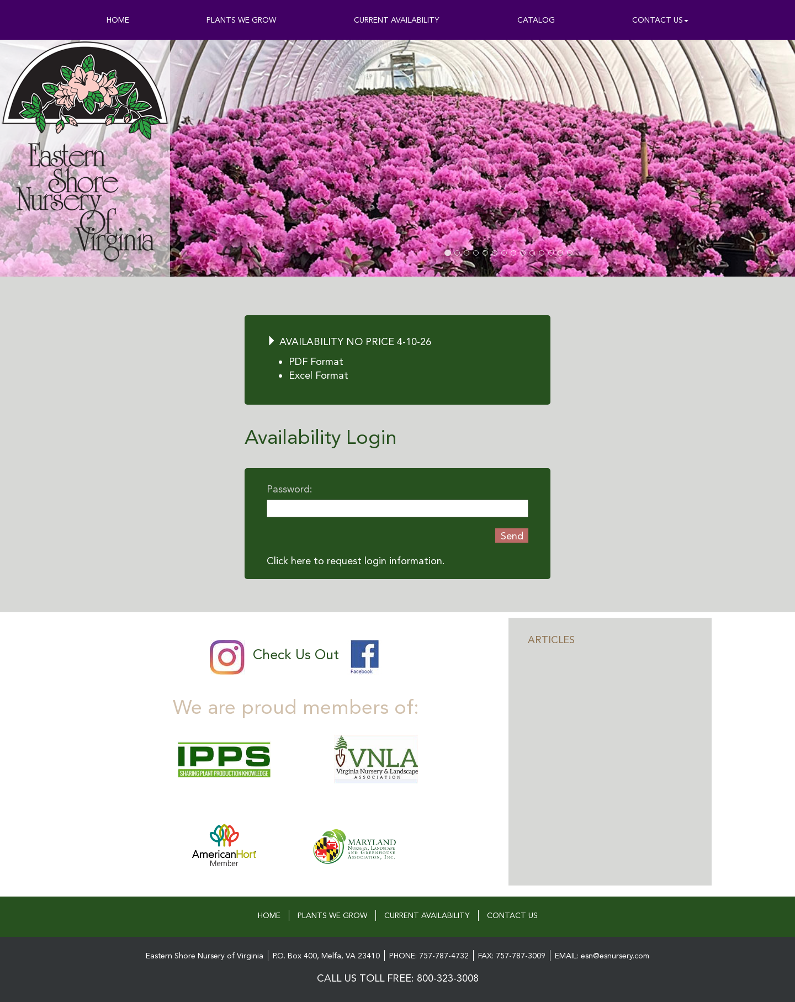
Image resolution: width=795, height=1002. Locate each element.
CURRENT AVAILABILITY (396, 19)
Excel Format (318, 375)
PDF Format (316, 361)
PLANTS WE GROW (241, 19)
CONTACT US (512, 915)
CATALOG (536, 19)
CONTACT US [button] (660, 19)
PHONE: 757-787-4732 (429, 955)
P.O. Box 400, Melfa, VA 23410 (326, 955)
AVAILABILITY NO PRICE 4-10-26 (349, 341)
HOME (118, 19)
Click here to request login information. (356, 560)
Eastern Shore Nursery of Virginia (204, 955)
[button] (250, 158)
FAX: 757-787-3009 (511, 955)
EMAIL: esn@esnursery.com (602, 955)
